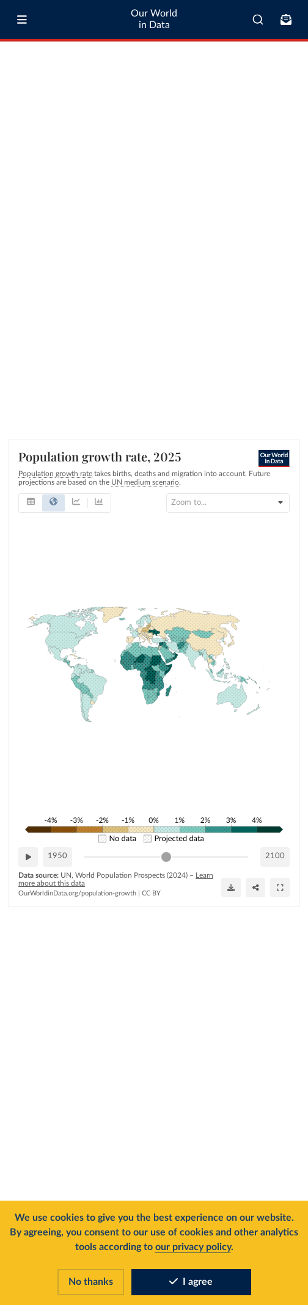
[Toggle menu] (22, 19)
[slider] (166, 857)
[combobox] (258, 19)
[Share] (255, 887)
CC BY (151, 893)
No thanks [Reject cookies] (90, 1282)
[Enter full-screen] (280, 887)
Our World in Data (154, 19)
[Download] (231, 887)
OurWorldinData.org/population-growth (77, 893)
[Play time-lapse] (28, 857)
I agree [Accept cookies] (191, 1282)
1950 (57, 856)
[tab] (31, 503)
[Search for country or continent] (228, 503)
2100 (275, 856)
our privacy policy (193, 1247)
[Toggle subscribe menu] (286, 19)
